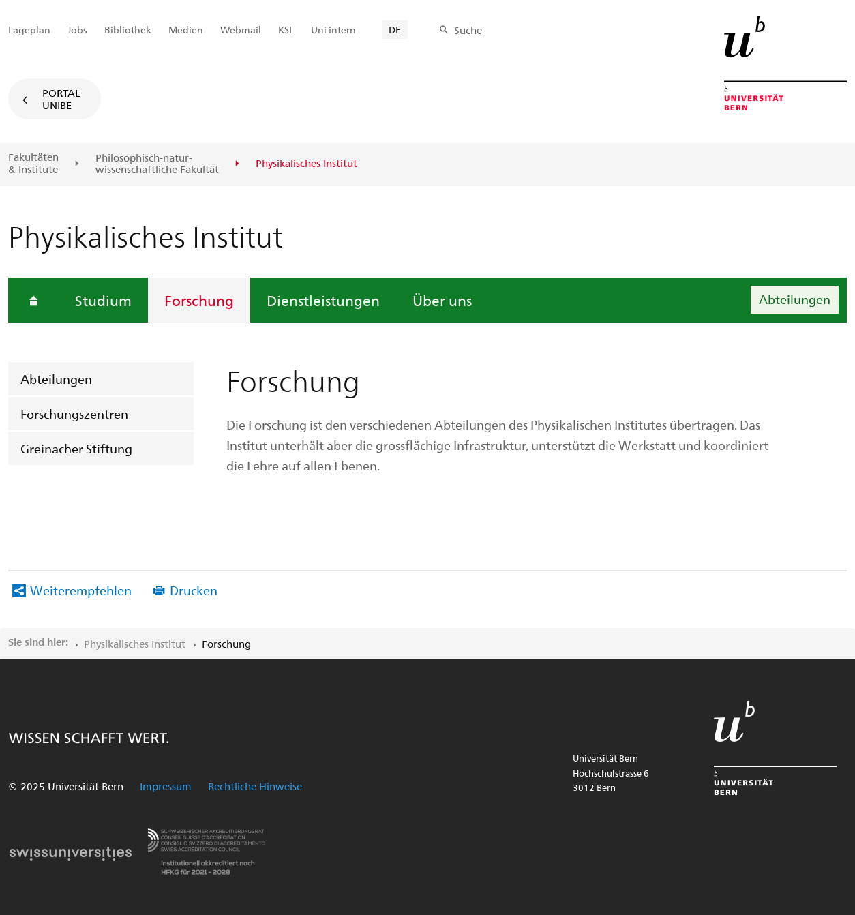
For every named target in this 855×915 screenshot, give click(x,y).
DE (395, 29)
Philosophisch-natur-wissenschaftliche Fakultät (157, 164)
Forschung (199, 300)
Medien (185, 29)
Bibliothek (127, 29)
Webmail (240, 29)
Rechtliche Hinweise (255, 786)
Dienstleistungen (323, 300)
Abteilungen (56, 378)
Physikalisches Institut (134, 643)
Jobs (77, 29)
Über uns (442, 300)
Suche (468, 30)
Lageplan (29, 29)
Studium (103, 300)
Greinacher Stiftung (76, 448)
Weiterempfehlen (81, 590)
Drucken (193, 590)
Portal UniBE (61, 99)
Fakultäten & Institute (33, 163)
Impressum (166, 786)
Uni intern (333, 29)
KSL (286, 29)
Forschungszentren (74, 413)
